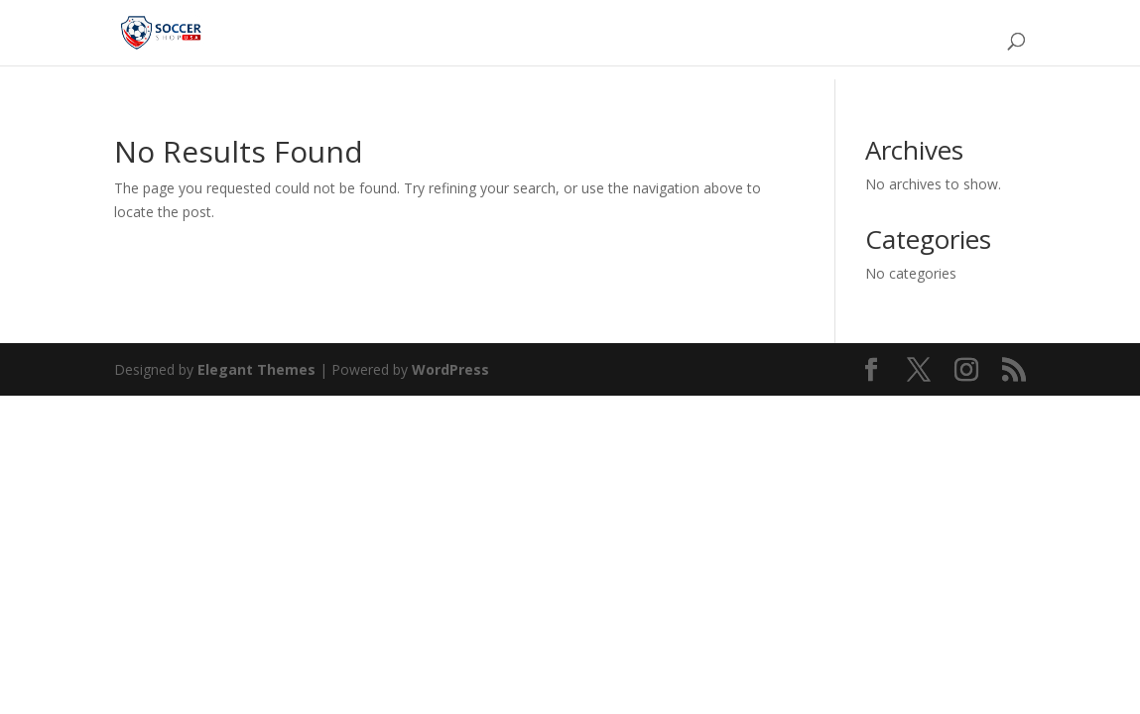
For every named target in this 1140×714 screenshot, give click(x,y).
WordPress (450, 369)
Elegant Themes (256, 369)
